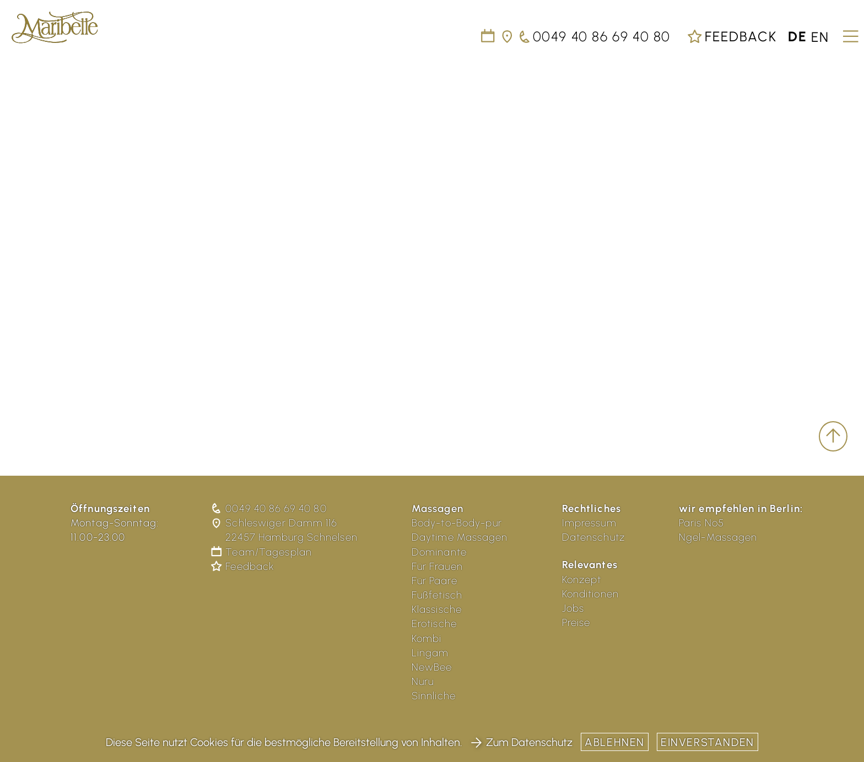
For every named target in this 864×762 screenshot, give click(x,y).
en (820, 36)
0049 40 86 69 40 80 (270, 508)
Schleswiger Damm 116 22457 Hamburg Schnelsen (285, 529)
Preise (576, 622)
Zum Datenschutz (522, 742)
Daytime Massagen (460, 537)
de (797, 36)
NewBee (432, 667)
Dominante (439, 552)
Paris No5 (701, 522)
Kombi (427, 638)
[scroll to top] (833, 436)
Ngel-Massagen (718, 537)
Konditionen (590, 593)
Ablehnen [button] (615, 742)
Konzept (582, 579)
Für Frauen (437, 566)
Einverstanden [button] (707, 742)
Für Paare (434, 580)
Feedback (732, 36)
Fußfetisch (437, 595)
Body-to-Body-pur (457, 522)
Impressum (589, 522)
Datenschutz (593, 537)
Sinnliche (434, 695)
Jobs (573, 608)
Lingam (430, 652)
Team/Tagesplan (262, 552)
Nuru (423, 681)
